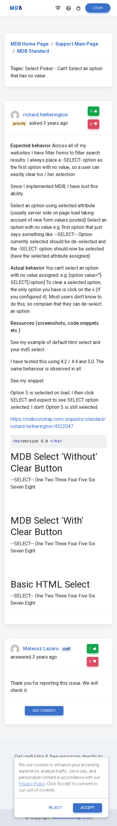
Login (98, 8)
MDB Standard (33, 51)
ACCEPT (87, 808)
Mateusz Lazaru (41, 648)
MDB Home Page (29, 44)
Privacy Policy (32, 783)
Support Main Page (76, 44)
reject (55, 808)
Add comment (44, 711)
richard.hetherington (45, 115)
